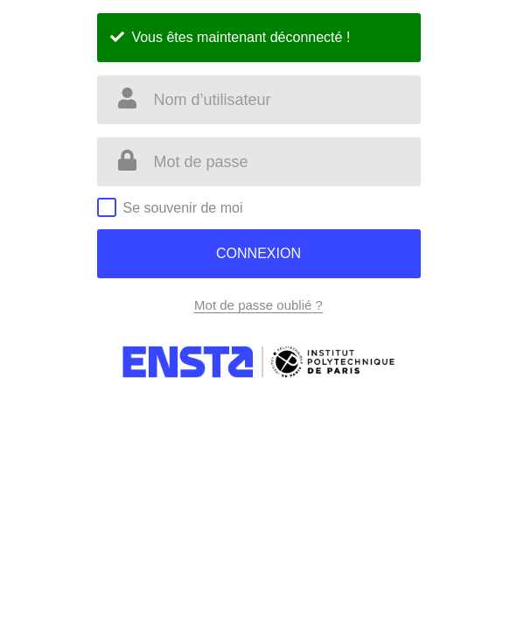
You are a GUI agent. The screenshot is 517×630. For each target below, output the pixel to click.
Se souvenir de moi (183, 207)
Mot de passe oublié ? (258, 305)
